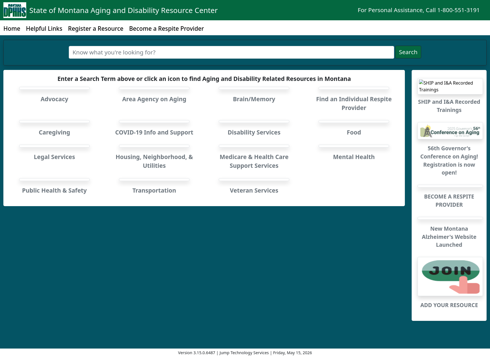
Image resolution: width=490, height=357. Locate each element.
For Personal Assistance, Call (419, 10)
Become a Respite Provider (166, 28)
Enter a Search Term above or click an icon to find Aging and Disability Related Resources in (204, 79)
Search (408, 52)
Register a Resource (95, 28)
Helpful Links (44, 28)
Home (11, 28)
